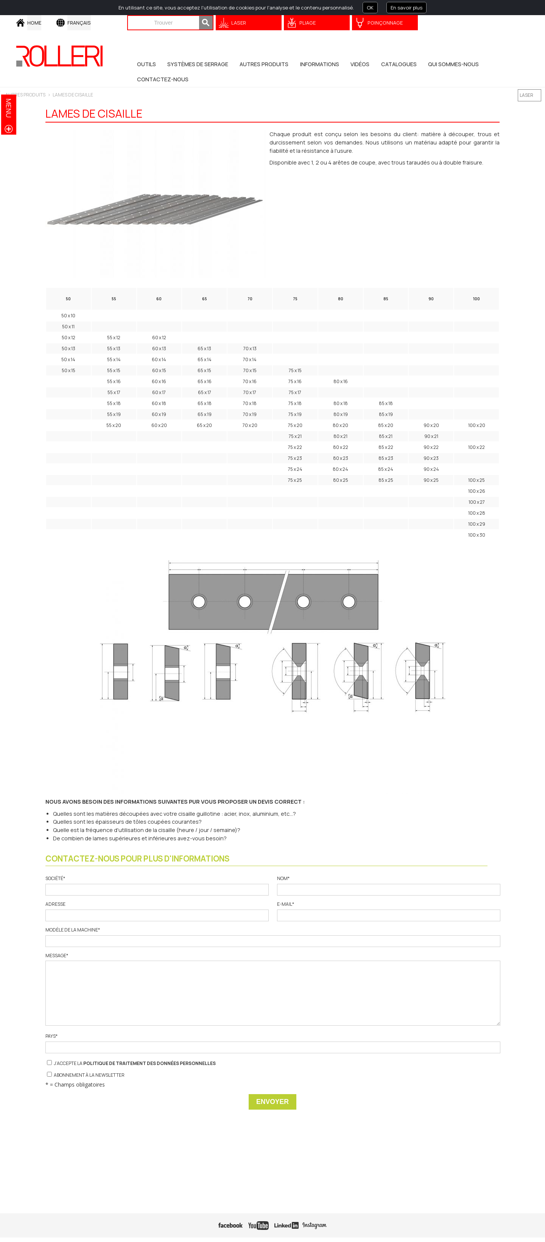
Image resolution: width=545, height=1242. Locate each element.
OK (370, 7)
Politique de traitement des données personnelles (149, 1063)
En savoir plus (406, 7)
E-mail (388, 911)
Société (156, 886)
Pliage (307, 22)
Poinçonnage (385, 22)
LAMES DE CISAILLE (73, 95)
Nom (388, 886)
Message (272, 989)
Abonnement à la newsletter (86, 1075)
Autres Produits (25, 95)
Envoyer (272, 1101)
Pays (272, 1043)
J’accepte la (131, 1063)
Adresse (156, 911)
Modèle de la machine (272, 937)
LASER (526, 95)
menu (8, 108)
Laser (238, 22)
